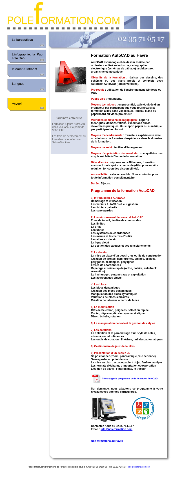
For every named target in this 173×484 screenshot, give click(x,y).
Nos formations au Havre (107, 441)
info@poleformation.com (117, 429)
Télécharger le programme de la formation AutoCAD (129, 378)
